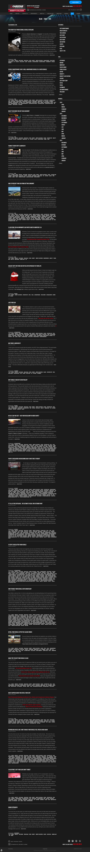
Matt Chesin (30, 115)
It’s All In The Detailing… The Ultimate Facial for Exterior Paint (25, 504)
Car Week (42, 624)
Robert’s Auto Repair (11, 581)
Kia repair (40, 579)
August (40, 618)
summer (39, 217)
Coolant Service (19, 101)
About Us (42, 13)
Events (61, 44)
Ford (31, 577)
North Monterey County (12, 219)
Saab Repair (25, 579)
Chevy (20, 577)
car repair (33, 533)
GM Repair (42, 577)
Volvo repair (38, 577)
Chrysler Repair (33, 578)
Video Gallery (50, 13)
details (51, 102)
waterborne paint (45, 216)
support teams (45, 650)
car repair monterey (14, 103)
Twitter (76, 841)
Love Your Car (12, 303)
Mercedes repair (18, 578)
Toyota (45, 573)
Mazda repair (45, 579)
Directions (59, 13)
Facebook (69, 841)
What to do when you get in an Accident (18, 111)
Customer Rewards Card (46, 496)
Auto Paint (16, 488)
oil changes (50, 579)
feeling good (10, 139)
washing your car (42, 61)
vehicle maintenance (36, 624)
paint (9, 215)
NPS (16, 220)
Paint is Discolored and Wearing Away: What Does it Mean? (24, 459)
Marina (12, 60)
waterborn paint (38, 219)
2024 (61, 140)
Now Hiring (75, 2)
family (48, 139)
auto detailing (44, 762)
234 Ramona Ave (25, 624)
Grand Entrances (13, 807)
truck (53, 175)
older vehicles (28, 217)
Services (17, 13)
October (64, 120)
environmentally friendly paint (35, 216)
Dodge (29, 577)
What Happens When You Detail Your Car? (19, 693)
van (33, 218)
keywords (13, 174)
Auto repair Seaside (41, 103)
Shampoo (9, 62)
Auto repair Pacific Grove (33, 103)
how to (39, 102)
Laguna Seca (33, 451)
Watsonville (52, 218)
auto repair (16, 371)
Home (11, 13)
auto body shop (46, 100)
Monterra (26, 625)
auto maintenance (35, 61)
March (63, 107)
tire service (63, 33)
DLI (52, 219)
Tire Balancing (15, 104)
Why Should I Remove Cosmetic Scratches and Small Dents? (25, 581)
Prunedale (47, 218)
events (24, 447)
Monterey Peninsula (22, 218)
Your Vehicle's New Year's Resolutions (47, 580)
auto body (17, 61)
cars (24, 102)
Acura (46, 576)
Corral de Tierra (37, 218)
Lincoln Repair (39, 578)
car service (30, 61)
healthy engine (52, 334)
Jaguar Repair (36, 579)
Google (73, 841)
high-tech (30, 101)
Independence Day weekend (37, 686)
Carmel (45, 139)
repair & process (47, 102)
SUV (31, 218)
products (36, 492)
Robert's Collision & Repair (15, 433)
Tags (45, 19)
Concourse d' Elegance (26, 219)
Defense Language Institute (46, 219)
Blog (72, 13)
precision (62, 92)
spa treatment (50, 491)
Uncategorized (16, 833)
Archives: (60, 99)
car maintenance (46, 60)
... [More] (60, 94)
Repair (30, 60)
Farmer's (48, 217)
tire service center (18, 334)
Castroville (43, 218)
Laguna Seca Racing (35, 618)
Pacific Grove (21, 60)
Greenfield (41, 537)
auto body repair (15, 102)
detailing (53, 61)
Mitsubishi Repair (14, 579)
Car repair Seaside (11, 450)
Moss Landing (19, 219)
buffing (49, 762)
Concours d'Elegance (22, 177)
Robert (19, 336)
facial (32, 294)
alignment (10, 175)
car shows (50, 216)
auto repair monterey (24, 103)
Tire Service (20, 104)
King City (45, 537)
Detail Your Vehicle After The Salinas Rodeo (20, 632)
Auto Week (38, 621)
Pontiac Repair (20, 579)
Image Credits (45, 848)
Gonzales (37, 537)
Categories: (60, 25)
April (63, 105)
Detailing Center (52, 214)
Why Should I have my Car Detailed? (17, 380)
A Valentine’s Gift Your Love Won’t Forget (19, 770)
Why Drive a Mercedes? (14, 343)
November (64, 118)
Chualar (33, 537)
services (42, 102)
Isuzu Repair (50, 578)
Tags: (59, 57)
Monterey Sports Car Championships (14, 622)
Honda (42, 573)
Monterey (16, 60)
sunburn (42, 217)
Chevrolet (17, 577)
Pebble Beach (26, 60)
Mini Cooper (13, 578)
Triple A (13, 218)
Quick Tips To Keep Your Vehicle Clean (18, 658)
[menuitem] (11, 14)
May (63, 131)
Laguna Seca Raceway (29, 177)
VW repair (23, 578)
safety (55, 102)
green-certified (17, 216)
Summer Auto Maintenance (15, 625)
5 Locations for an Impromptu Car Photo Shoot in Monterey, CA (25, 227)
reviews (10, 165)
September (64, 122)
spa (50, 19)
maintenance (10, 61)
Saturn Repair (30, 579)
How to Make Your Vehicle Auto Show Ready (20, 589)
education (43, 215)
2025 (61, 114)
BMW (9, 577)
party (22, 650)
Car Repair (62, 42)
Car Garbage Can (19, 289)
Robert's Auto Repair (39, 60)
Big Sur (17, 218)
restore (54, 294)
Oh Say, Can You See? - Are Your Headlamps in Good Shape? (23, 416)
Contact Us (25, 13)
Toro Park (30, 624)
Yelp (80, 841)
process (32, 492)
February (64, 109)
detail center (22, 61)
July (63, 127)
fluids (48, 334)
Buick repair (28, 578)
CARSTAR (11, 296)
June (63, 129)
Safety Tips (62, 51)
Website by (78, 848)
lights (43, 450)
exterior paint (48, 61)
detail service (52, 60)
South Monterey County (12, 582)
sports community (39, 650)
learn (26, 61)
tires (9, 101)
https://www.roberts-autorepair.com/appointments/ (35, 644)
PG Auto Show (32, 219)
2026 (61, 102)
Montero (22, 625)
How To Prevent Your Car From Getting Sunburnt (21, 183)
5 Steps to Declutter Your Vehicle (17, 545)
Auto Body (16, 405)
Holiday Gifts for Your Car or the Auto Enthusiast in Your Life (24, 266)
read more (52, 55)
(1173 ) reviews (36, 7)
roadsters (50, 446)
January (64, 111)
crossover (24, 450)
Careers (78, 13)
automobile (51, 101)
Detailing (15, 293)
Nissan (55, 573)
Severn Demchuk (31, 34)
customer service (28, 102)
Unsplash (39, 34)
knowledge (10, 102)
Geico (52, 217)
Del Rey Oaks (21, 175)
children (10, 449)
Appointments (34, 13)
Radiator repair (25, 101)
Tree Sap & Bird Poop (32, 762)
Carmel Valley (40, 101)
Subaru (34, 577)
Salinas (35, 139)
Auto (19, 103)
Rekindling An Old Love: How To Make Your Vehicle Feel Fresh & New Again (28, 730)
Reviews (66, 13)
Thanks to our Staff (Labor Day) (17, 146)
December (64, 116)
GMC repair (46, 577)
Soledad (49, 537)
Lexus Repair (51, 577)
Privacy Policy (10, 848)
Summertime (23, 217)
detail (30, 294)
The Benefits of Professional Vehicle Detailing (21, 30)
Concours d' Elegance (48, 624)
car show (22, 216)
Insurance (10, 218)
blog (9, 103)
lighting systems (38, 450)
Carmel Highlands (19, 624)
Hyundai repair (45, 578)
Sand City (54, 138)
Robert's (33, 60)
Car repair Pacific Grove (49, 103)
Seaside (45, 138)
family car (28, 218)
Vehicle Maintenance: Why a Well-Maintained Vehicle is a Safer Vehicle (27, 69)
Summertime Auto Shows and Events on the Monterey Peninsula (34, 623)
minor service (14, 580)
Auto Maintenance (17, 332)
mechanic (20, 102)
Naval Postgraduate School (24, 497)
